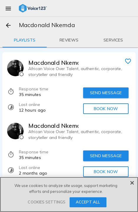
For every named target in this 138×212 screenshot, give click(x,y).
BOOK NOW (106, 108)
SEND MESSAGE (106, 92)
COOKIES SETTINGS (46, 202)
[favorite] (128, 61)
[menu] (8, 8)
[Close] (132, 183)
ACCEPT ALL (88, 202)
